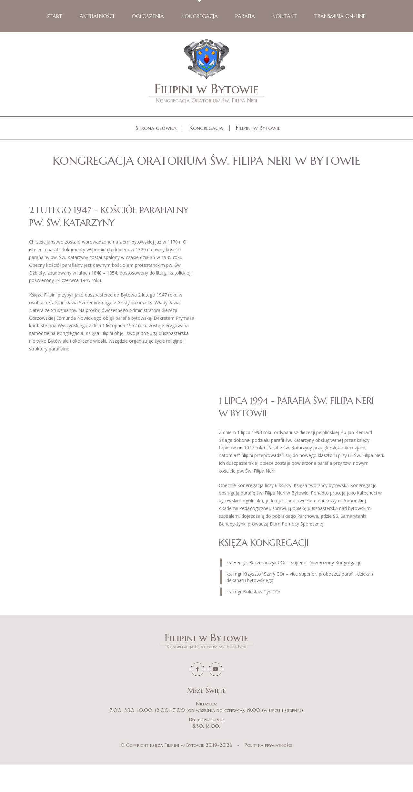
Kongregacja (206, 127)
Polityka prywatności (268, 772)
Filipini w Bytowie (206, 92)
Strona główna (156, 127)
